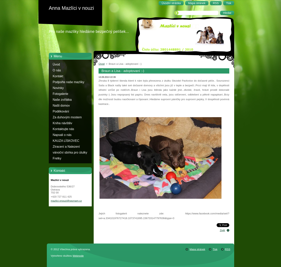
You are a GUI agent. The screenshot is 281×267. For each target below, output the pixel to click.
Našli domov (61, 105)
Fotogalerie (60, 93)
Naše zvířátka (62, 99)
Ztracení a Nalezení (66, 146)
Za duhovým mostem (67, 117)
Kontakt (58, 76)
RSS (227, 249)
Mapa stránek (197, 249)
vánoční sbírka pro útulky (70, 152)
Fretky (57, 158)
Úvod (56, 64)
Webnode (78, 255)
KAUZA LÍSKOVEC (66, 140)
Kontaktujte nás (63, 129)
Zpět (222, 230)
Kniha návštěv (62, 123)
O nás (57, 70)
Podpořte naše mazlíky (68, 82)
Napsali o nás (62, 135)
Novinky (58, 88)
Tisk (215, 249)
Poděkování (61, 111)
